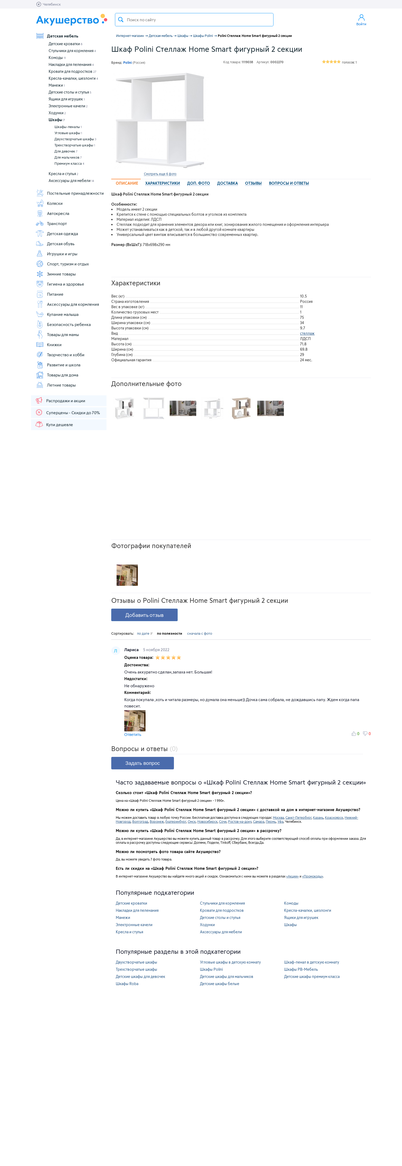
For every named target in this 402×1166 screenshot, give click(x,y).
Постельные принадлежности (70, 193)
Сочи (222, 821)
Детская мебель (57, 36)
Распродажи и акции (60, 400)
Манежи (57, 85)
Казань (318, 817)
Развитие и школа (58, 365)
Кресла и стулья (63, 173)
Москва (278, 817)
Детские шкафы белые (219, 983)
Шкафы (57, 119)
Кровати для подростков (72, 71)
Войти (361, 19)
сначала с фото (199, 633)
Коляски (49, 203)
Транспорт (51, 223)
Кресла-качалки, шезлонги (73, 78)
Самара (258, 821)
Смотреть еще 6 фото (160, 174)
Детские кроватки (66, 43)
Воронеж (157, 821)
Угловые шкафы (68, 133)
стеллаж (307, 333)
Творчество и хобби (60, 354)
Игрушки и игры (56, 253)
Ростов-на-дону (239, 821)
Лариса (132, 649)
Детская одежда (57, 233)
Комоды (57, 57)
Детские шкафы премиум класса (312, 976)
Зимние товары (56, 274)
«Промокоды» (312, 876)
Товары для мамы (57, 334)
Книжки (49, 344)
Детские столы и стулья (70, 92)
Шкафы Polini (211, 969)
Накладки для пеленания (71, 64)
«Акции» (292, 876)
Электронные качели (68, 106)
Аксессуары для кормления (67, 304)
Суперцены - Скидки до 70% (67, 412)
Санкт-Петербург (298, 817)
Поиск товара (121, 19)
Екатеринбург (175, 821)
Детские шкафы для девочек (140, 976)
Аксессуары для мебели (71, 180)
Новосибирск (207, 821)
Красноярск (334, 817)
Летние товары (56, 385)
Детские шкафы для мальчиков (226, 976)
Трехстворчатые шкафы (74, 145)
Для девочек (66, 151)
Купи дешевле (54, 424)
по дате (145, 633)
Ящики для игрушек (67, 99)
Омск (192, 821)
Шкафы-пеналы (68, 127)
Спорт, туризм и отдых (62, 264)
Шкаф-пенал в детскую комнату (311, 962)
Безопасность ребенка (63, 324)
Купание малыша (57, 314)
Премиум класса (69, 163)
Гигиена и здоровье (60, 284)
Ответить (132, 734)
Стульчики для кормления (72, 50)
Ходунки (57, 113)
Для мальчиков (68, 157)
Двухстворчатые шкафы (75, 139)
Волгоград (140, 821)
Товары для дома (57, 375)
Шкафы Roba (127, 983)
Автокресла (52, 213)
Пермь (271, 821)
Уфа (280, 821)
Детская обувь (55, 243)
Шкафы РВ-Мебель (301, 969)
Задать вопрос (142, 763)
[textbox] (194, 19)
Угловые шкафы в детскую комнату (230, 962)
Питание (49, 294)
